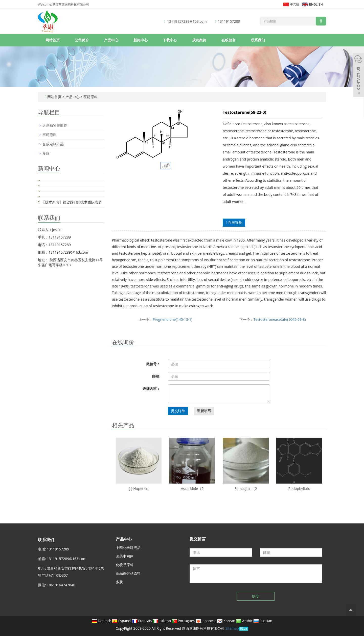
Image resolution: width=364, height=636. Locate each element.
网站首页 (53, 40)
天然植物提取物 (54, 125)
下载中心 (170, 40)
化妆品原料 (124, 564)
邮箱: (156, 376)
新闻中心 (140, 40)
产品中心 (111, 40)
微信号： (153, 363)
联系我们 (258, 40)
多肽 (46, 153)
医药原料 (90, 96)
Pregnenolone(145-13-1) (172, 319)
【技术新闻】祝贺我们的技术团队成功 (71, 202)
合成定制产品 (53, 144)
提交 (255, 596)
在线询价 (234, 222)
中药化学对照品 (128, 547)
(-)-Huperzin (138, 488)
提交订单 (178, 410)
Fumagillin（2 (246, 488)
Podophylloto (299, 488)
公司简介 (82, 40)
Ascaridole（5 (192, 488)
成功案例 (199, 40)
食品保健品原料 (128, 573)
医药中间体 (124, 556)
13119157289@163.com (187, 21)
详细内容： (151, 388)
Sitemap (232, 628)
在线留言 (228, 40)
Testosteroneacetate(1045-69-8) (280, 319)
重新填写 (204, 410)
